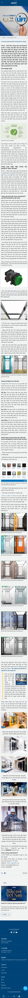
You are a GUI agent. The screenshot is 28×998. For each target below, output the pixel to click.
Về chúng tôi (4, 967)
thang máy (7, 175)
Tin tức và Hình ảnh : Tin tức (11, 37)
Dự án (2, 979)
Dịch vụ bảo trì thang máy (10, 495)
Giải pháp (3, 985)
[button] (26, 894)
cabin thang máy (13, 293)
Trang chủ (3, 964)
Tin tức (2, 970)
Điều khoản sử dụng (6, 988)
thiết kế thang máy (13, 383)
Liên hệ (3, 977)
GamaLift (3, 37)
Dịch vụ (3, 982)
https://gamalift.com (13, 863)
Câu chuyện (4, 972)
